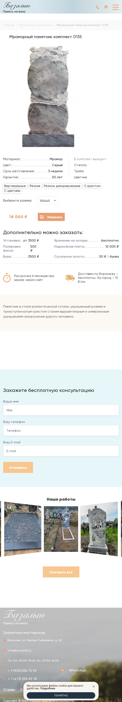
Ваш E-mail (11, 442)
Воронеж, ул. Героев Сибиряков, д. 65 (35, 640)
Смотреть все (61, 572)
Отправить (18, 467)
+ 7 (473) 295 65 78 (22, 679)
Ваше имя (11, 401)
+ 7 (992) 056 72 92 (98, 7)
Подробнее (47, 688)
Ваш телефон (14, 422)
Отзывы (9, 689)
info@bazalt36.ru (19, 650)
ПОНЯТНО (61, 695)
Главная (8, 25)
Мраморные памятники (35, 25)
